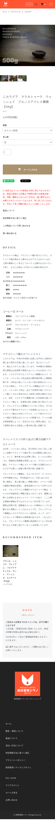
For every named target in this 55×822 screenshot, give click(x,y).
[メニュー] (51, 4)
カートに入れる (27, 169)
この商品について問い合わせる (16, 225)
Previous (3, 45)
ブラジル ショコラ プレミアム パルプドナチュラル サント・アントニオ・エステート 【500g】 (11, 571)
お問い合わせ (11, 800)
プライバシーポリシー (15, 760)
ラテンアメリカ (16, 12)
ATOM (13, 778)
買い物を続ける (10, 233)
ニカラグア (27, 12)
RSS (7, 778)
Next (52, 45)
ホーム (5, 12)
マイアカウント (12, 785)
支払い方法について (14, 745)
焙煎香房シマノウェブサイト (18, 767)
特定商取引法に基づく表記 (14, 218)
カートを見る (11, 792)
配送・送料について (14, 731)
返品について (9, 210)
